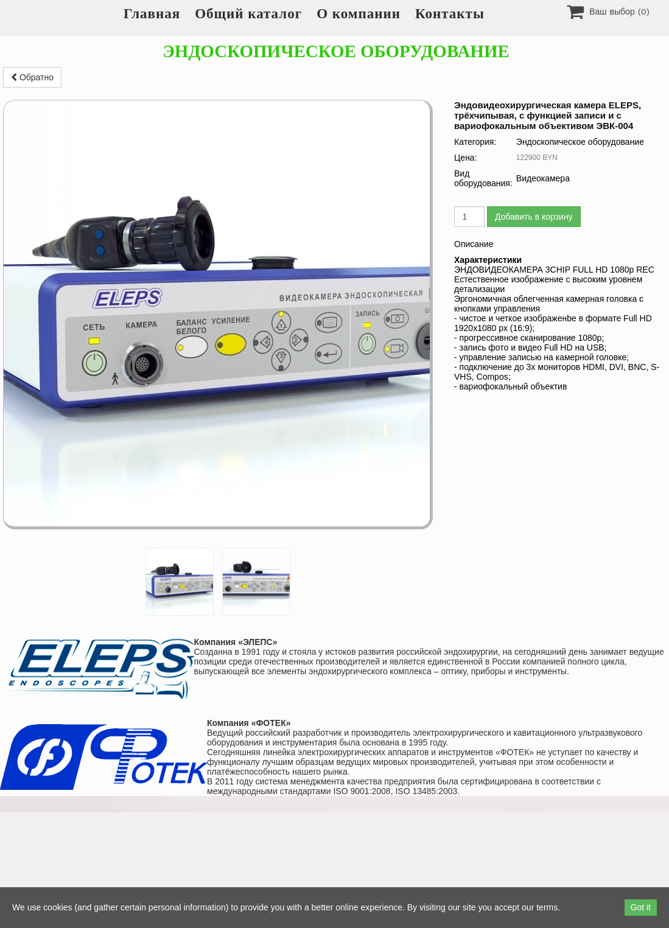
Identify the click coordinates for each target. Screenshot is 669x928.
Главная (152, 13)
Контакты (450, 13)
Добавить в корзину (534, 217)
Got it (641, 907)
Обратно (32, 77)
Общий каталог (248, 13)
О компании (359, 13)
